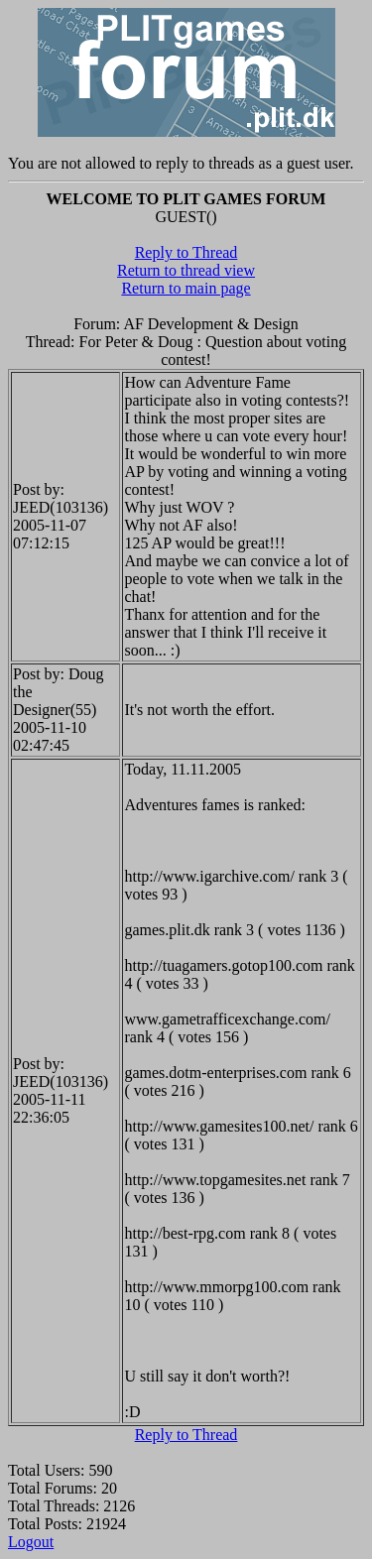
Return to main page (185, 288)
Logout (31, 1541)
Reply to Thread (186, 252)
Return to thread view (186, 270)
